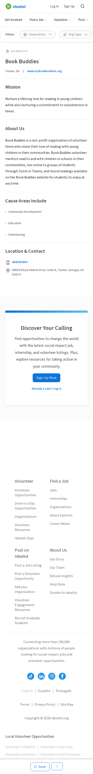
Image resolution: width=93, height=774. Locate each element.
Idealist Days (24, 538)
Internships (58, 498)
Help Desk (57, 584)
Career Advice (60, 523)
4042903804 (19, 262)
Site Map (67, 704)
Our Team (57, 567)
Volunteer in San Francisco (60, 754)
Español (44, 691)
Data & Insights (61, 576)
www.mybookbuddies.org (44, 71)
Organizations (25, 516)
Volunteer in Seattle (20, 747)
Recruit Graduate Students (27, 620)
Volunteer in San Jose (57, 747)
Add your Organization (25, 589)
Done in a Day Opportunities (25, 506)
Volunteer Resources (22, 527)
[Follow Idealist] (30, 676)
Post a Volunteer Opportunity (27, 576)
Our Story (57, 559)
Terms (24, 704)
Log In (54, 6)
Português (64, 691)
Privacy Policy (45, 704)
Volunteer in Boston (20, 754)
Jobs (53, 490)
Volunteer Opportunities (25, 493)
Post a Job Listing (28, 565)
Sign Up (69, 6)
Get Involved (13, 20)
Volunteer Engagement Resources (24, 605)
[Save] (40, 766)
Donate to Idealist (63, 592)
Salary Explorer (61, 515)
